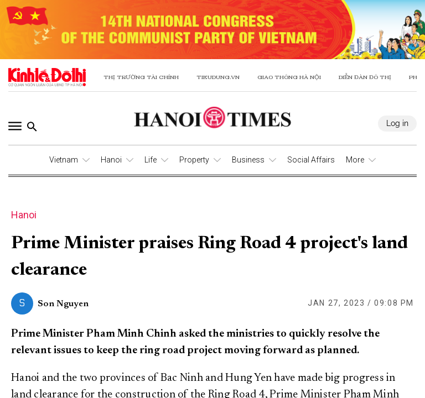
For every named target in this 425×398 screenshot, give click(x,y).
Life (150, 159)
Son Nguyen (63, 304)
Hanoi (111, 159)
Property (194, 159)
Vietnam (63, 159)
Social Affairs (311, 159)
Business (248, 159)
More (355, 159)
